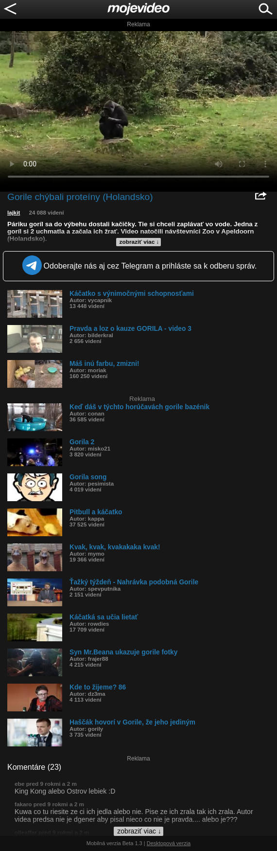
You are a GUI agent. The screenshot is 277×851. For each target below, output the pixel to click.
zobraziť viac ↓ (139, 241)
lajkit (13, 213)
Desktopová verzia (169, 843)
